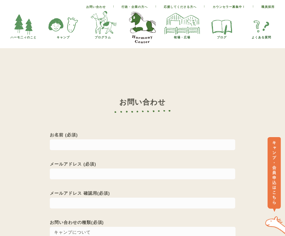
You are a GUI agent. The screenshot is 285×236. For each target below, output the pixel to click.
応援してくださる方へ (180, 7)
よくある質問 (261, 35)
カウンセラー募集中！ (229, 7)
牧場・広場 (182, 35)
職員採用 (268, 7)
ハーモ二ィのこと (24, 35)
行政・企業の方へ (135, 7)
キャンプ (63, 35)
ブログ (222, 35)
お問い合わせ (96, 7)
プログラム (103, 35)
